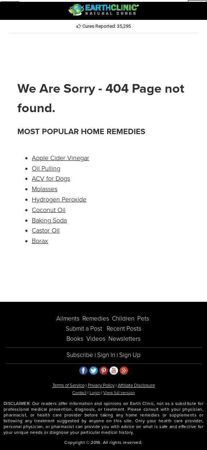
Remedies (95, 318)
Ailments (67, 318)
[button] (10, 10)
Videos (95, 339)
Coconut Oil (48, 210)
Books (74, 339)
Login (95, 392)
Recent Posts (124, 328)
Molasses (44, 189)
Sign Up (130, 355)
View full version (119, 392)
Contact (79, 392)
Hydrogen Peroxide (59, 199)
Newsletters (124, 339)
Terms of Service (68, 385)
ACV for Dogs (51, 178)
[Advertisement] (103, 56)
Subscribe (79, 355)
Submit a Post (84, 328)
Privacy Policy (101, 385)
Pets (143, 318)
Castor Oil (46, 230)
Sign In (106, 355)
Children (123, 318)
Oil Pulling (46, 168)
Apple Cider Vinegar (60, 158)
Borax (40, 241)
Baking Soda (49, 220)
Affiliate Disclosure (136, 385)
